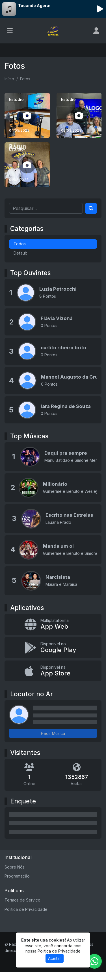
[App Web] (53, 624)
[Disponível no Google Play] (53, 647)
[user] (96, 30)
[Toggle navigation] (9, 30)
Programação (17, 876)
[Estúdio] (27, 115)
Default (20, 253)
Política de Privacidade (26, 909)
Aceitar (54, 958)
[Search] (91, 208)
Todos (20, 243)
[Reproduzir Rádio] (100, 9)
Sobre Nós (15, 867)
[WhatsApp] (94, 961)
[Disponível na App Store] (53, 671)
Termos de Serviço (22, 900)
